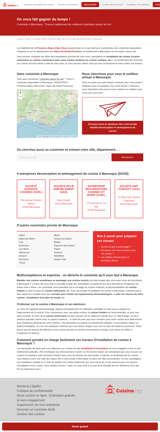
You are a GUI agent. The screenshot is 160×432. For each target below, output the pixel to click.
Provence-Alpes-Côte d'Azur (52, 48)
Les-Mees (24, 249)
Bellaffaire (59, 256)
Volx (21, 242)
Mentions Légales (29, 386)
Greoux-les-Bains (63, 238)
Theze (22, 262)
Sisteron (58, 252)
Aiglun (22, 235)
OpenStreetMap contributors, (60, 137)
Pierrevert (24, 259)
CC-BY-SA (73, 137)
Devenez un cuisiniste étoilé (36, 409)
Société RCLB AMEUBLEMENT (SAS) (63, 189)
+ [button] (20, 93)
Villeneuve (24, 252)
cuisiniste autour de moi (52, 79)
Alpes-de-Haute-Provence (68, 51)
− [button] (20, 97)
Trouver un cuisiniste (32, 39)
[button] (39, 4)
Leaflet (39, 137)
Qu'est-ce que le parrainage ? (116, 247)
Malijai (57, 242)
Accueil (19, 39)
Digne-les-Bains (27, 238)
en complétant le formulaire (92, 348)
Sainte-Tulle (60, 259)
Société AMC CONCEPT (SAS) (129, 188)
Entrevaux (24, 245)
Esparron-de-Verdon (64, 245)
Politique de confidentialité (35, 391)
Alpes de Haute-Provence (82, 39)
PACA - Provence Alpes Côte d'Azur (56, 39)
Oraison (23, 256)
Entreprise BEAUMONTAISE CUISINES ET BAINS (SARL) (96, 190)
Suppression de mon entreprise (38, 405)
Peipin (57, 249)
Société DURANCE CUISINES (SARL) (31, 189)
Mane (57, 235)
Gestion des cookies (31, 414)
